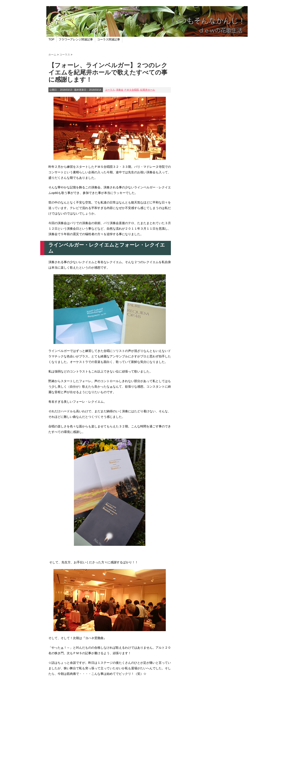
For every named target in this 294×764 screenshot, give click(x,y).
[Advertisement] (109, 714)
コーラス (110, 89)
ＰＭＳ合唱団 (131, 89)
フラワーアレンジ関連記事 (76, 39)
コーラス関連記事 (108, 39)
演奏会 (119, 89)
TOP (52, 39)
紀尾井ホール (147, 89)
